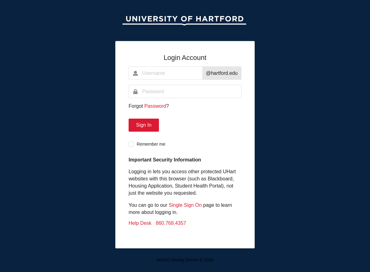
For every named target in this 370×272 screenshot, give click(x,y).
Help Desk (140, 223)
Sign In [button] (144, 125)
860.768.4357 (171, 223)
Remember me (151, 144)
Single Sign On (185, 205)
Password (155, 106)
